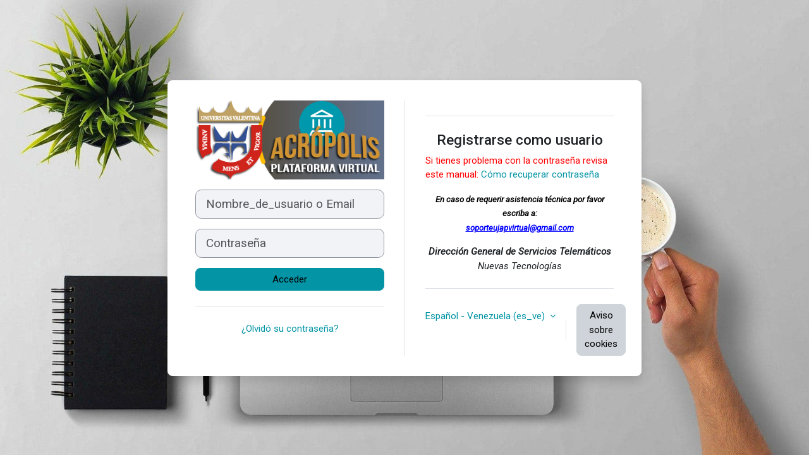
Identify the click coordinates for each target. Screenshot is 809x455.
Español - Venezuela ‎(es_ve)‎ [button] (486, 316)
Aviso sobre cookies (601, 329)
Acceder (289, 279)
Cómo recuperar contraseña (540, 174)
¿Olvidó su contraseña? (290, 328)
